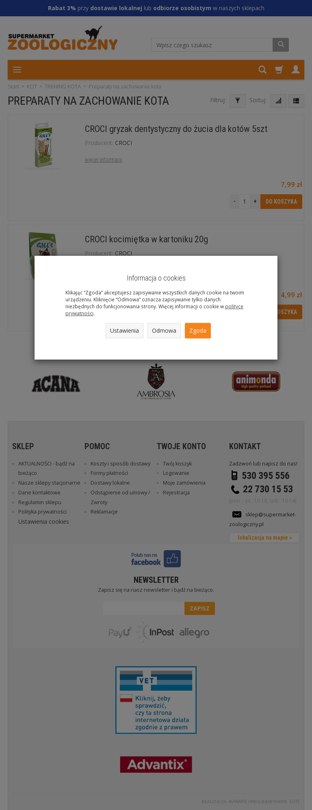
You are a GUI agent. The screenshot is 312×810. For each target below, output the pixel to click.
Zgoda (197, 330)
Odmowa (164, 330)
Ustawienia (124, 330)
